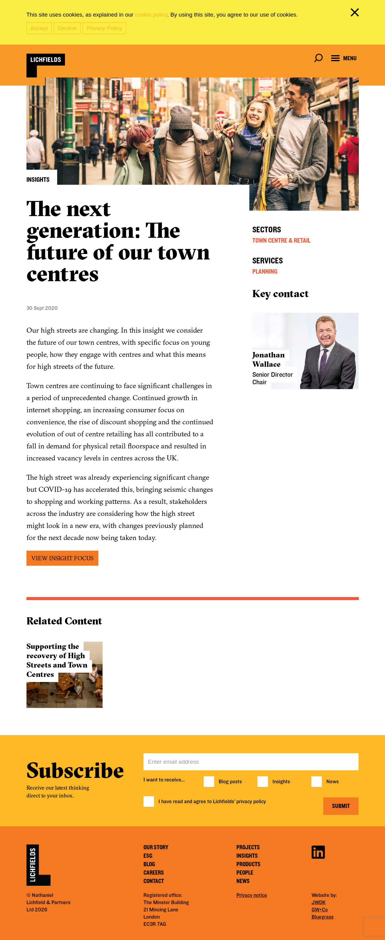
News (332, 781)
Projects (248, 847)
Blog (149, 864)
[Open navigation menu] (344, 58)
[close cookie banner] (355, 13)
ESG (147, 856)
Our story (155, 847)
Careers (153, 873)
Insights (281, 781)
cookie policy (151, 14)
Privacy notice (251, 895)
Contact (153, 881)
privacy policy (251, 801)
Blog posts (230, 781)
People (244, 873)
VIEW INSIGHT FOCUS (62, 558)
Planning (264, 271)
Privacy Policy (104, 28)
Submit (341, 806)
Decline (67, 28)
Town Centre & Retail (281, 240)
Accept (39, 28)
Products (248, 864)
